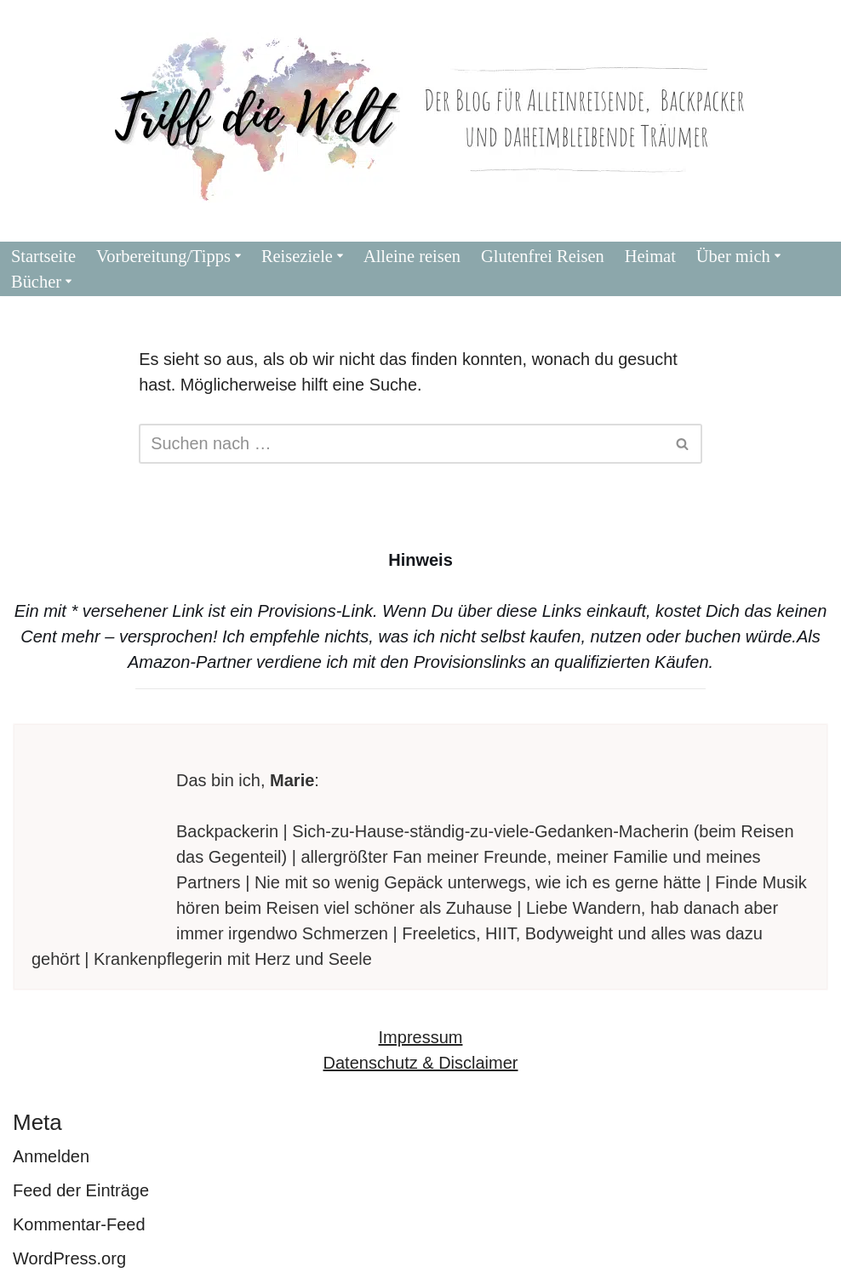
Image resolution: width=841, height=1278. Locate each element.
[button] (240, 256)
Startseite (44, 256)
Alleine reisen (414, 256)
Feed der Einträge (81, 1190)
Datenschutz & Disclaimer (420, 1062)
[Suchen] (401, 444)
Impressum (421, 1037)
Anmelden (51, 1156)
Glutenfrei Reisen (545, 256)
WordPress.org (69, 1258)
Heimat (654, 256)
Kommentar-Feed (79, 1224)
